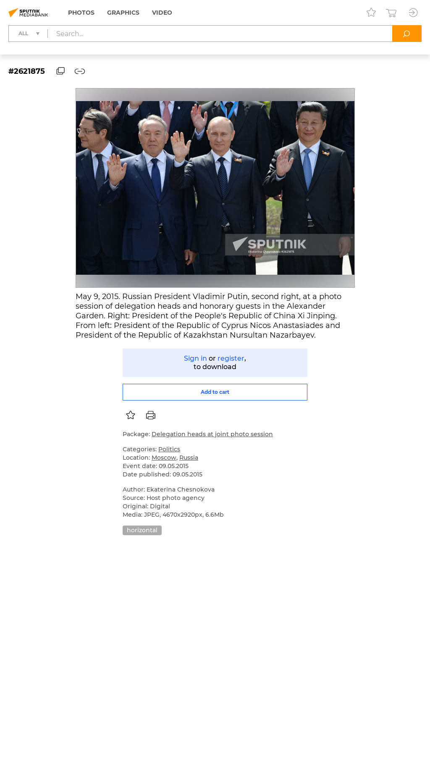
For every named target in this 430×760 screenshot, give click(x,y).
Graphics (123, 12)
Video (162, 12)
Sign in (195, 358)
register (231, 358)
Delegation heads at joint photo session (212, 434)
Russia (188, 457)
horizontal (142, 530)
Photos (81, 12)
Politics (169, 449)
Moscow (164, 457)
